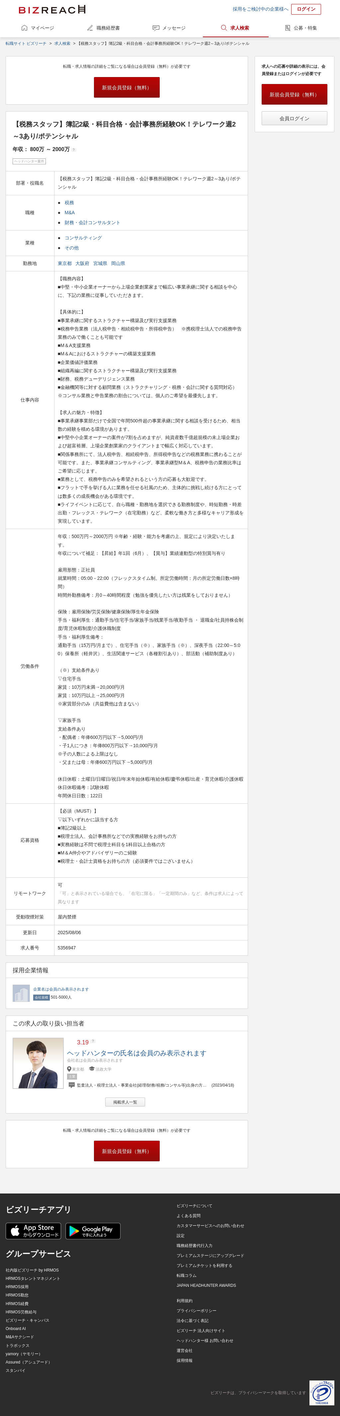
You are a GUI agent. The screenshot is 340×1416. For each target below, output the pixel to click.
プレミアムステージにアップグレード (210, 1255)
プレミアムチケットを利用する (204, 1265)
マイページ (42, 28)
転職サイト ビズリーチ (26, 43)
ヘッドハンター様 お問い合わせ (205, 1340)
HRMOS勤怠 (17, 1295)
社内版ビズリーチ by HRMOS (32, 1270)
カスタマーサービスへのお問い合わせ (210, 1225)
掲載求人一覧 (125, 1102)
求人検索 (239, 28)
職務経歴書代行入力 (194, 1245)
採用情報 (185, 1360)
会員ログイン (294, 118)
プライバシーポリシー (196, 1310)
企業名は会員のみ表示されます (61, 989)
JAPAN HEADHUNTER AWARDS (206, 1285)
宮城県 (101, 263)
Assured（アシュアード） (29, 1362)
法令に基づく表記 (193, 1320)
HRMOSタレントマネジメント (33, 1278)
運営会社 (185, 1350)
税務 (69, 202)
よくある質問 (189, 1215)
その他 (72, 247)
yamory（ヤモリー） (24, 1354)
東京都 (65, 263)
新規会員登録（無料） (127, 87)
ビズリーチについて (194, 1205)
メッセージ (174, 28)
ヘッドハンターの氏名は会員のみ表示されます (137, 1053)
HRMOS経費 (17, 1303)
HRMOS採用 (17, 1286)
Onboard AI (16, 1328)
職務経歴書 (108, 28)
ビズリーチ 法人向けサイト (201, 1330)
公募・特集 (305, 28)
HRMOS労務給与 (21, 1312)
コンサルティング (83, 237)
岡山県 (119, 263)
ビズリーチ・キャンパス (27, 1320)
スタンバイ (16, 1370)
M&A (70, 212)
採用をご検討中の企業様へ (261, 9)
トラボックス (18, 1345)
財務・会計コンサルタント (93, 222)
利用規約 (185, 1300)
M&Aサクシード (20, 1337)
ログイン (306, 9)
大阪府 (83, 263)
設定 (181, 1235)
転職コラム (187, 1275)
